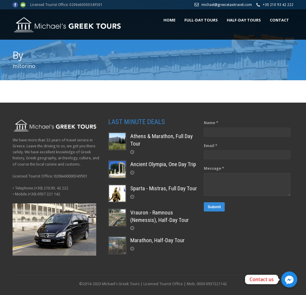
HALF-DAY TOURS (244, 20)
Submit (214, 207)
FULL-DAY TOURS (201, 20)
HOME (169, 20)
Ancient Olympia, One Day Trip (163, 164)
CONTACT (279, 20)
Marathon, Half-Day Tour (157, 240)
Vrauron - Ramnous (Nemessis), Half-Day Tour (159, 216)
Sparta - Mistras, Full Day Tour (163, 188)
